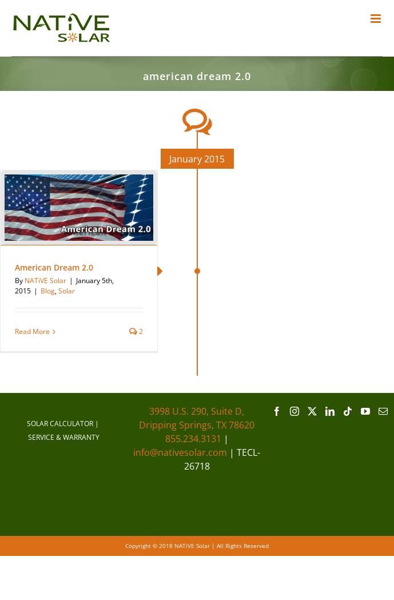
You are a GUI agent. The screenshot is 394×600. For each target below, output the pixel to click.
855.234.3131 (193, 438)
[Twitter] (312, 411)
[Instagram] (294, 411)
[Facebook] (276, 411)
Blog (48, 291)
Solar (66, 291)
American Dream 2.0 (54, 267)
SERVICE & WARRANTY (64, 437)
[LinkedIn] (330, 411)
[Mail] (383, 411)
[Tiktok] (347, 411)
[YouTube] (365, 411)
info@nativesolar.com (180, 452)
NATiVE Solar (45, 280)
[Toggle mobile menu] (377, 19)
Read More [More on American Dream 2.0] (32, 331)
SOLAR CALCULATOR (60, 423)
